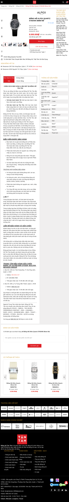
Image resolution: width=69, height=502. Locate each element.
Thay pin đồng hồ (40, 459)
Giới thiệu (23, 464)
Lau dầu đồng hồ (40, 464)
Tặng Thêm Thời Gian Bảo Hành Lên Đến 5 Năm (34, 51)
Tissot (21, 498)
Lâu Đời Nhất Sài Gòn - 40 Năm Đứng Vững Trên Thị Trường (34, 45)
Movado (8, 498)
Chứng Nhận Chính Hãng (20, 79)
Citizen (3, 498)
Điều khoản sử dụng (26, 454)
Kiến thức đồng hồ (25, 469)
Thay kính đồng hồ (40, 461)
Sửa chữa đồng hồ (40, 456)
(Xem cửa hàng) (37, 66)
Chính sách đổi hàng (11, 462)
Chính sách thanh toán (11, 460)
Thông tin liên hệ (10, 454)
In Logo (37, 472)
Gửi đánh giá (34, 345)
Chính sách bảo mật (26, 462)
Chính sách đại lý (10, 465)
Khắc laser (38, 469)
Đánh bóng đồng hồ (41, 467)
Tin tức (22, 467)
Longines (15, 498)
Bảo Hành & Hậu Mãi (9, 79)
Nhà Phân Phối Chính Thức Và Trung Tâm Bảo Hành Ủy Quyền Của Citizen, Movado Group (33, 36)
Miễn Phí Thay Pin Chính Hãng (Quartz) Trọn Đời (34, 56)
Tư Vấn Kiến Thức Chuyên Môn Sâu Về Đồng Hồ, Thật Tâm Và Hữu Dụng (24, 59)
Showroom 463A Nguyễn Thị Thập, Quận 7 (19, 69)
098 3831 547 (15, 275)
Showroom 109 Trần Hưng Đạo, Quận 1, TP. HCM (21, 66)
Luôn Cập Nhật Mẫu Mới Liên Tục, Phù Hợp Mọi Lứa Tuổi (34, 28)
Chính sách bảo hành (11, 457)
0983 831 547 (10, 493)
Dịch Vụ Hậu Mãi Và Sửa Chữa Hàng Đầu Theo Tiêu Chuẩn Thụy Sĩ (34, 21)
